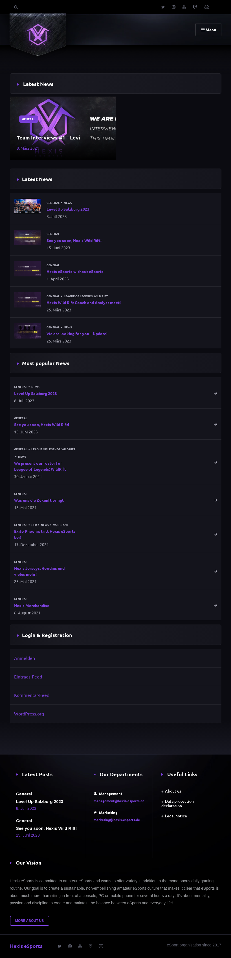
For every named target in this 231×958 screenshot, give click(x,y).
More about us (29, 921)
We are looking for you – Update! (77, 333)
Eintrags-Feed (28, 676)
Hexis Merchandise (31, 605)
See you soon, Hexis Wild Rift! (74, 240)
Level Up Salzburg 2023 (68, 208)
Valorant (61, 525)
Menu (208, 29)
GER (34, 525)
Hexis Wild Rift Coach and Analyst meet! (84, 302)
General (28, 119)
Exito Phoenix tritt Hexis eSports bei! (45, 534)
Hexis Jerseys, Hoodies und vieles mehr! (39, 571)
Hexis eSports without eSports (75, 271)
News (68, 203)
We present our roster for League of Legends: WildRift (40, 466)
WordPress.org (29, 713)
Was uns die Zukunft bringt (39, 500)
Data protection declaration (177, 803)
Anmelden (24, 658)
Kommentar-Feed (31, 695)
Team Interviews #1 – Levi (48, 137)
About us (173, 791)
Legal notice (176, 816)
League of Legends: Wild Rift (86, 296)
